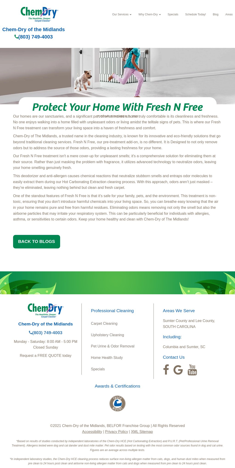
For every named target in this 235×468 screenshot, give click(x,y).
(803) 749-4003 (33, 37)
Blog (215, 14)
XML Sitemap (142, 432)
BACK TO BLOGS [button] (36, 241)
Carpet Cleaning (104, 323)
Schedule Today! (195, 14)
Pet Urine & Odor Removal (112, 346)
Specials (173, 14)
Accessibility (92, 432)
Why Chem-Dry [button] (149, 14)
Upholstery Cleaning (107, 335)
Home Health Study (107, 358)
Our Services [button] (121, 14)
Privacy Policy (116, 432)
